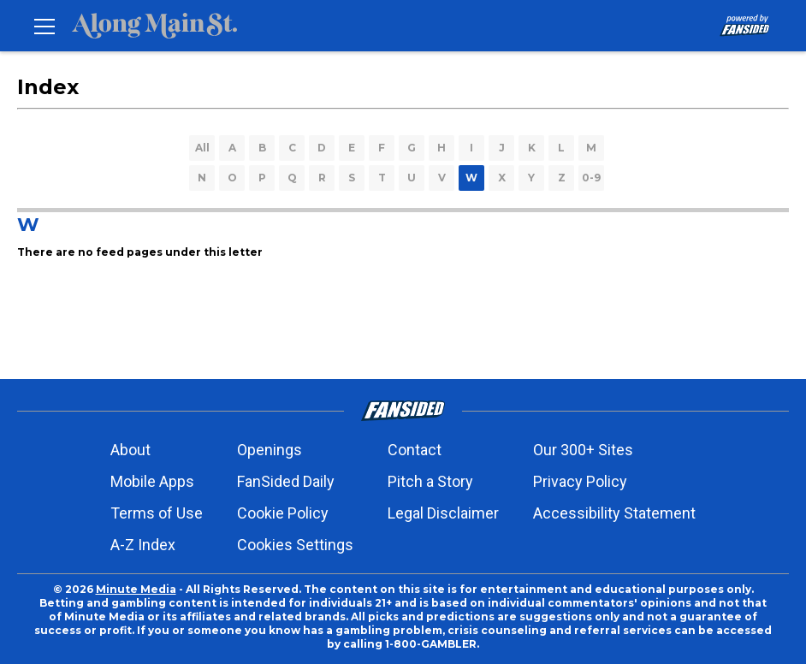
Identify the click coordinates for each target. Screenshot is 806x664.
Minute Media (136, 589)
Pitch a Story (430, 481)
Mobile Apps (152, 481)
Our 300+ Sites (583, 450)
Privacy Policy (580, 481)
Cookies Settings (295, 545)
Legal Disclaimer (443, 513)
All (202, 147)
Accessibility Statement (614, 513)
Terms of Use (156, 513)
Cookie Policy (283, 513)
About (130, 450)
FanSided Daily (286, 481)
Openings (269, 450)
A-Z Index (142, 545)
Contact (415, 450)
